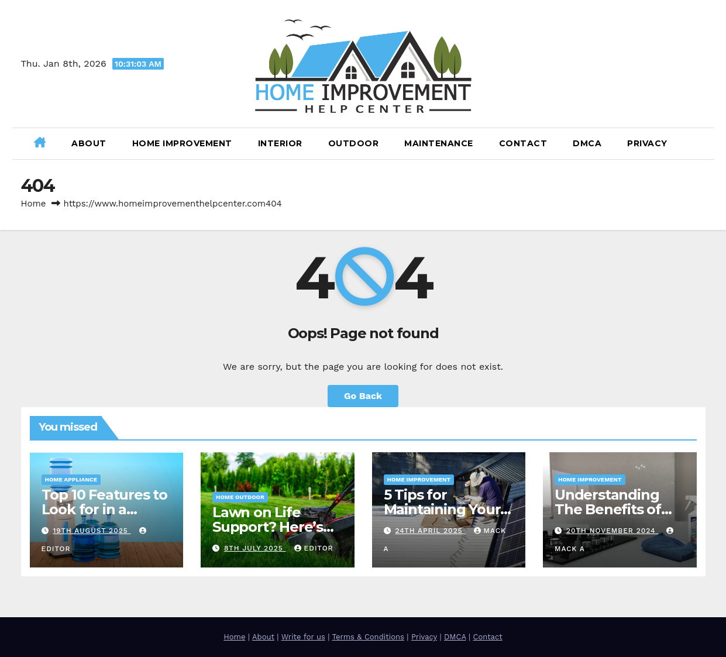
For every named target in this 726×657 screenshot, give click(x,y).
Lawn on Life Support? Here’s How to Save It (267, 527)
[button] (701, 143)
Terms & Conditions (368, 636)
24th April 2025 (430, 531)
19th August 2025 (91, 531)
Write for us (303, 636)
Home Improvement (182, 143)
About (88, 143)
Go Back (363, 395)
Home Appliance (71, 479)
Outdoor (353, 143)
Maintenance (438, 143)
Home (33, 203)
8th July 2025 (255, 548)
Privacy (647, 143)
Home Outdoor (240, 497)
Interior (280, 143)
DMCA (587, 143)
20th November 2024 (612, 531)
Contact (523, 143)
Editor (313, 548)
